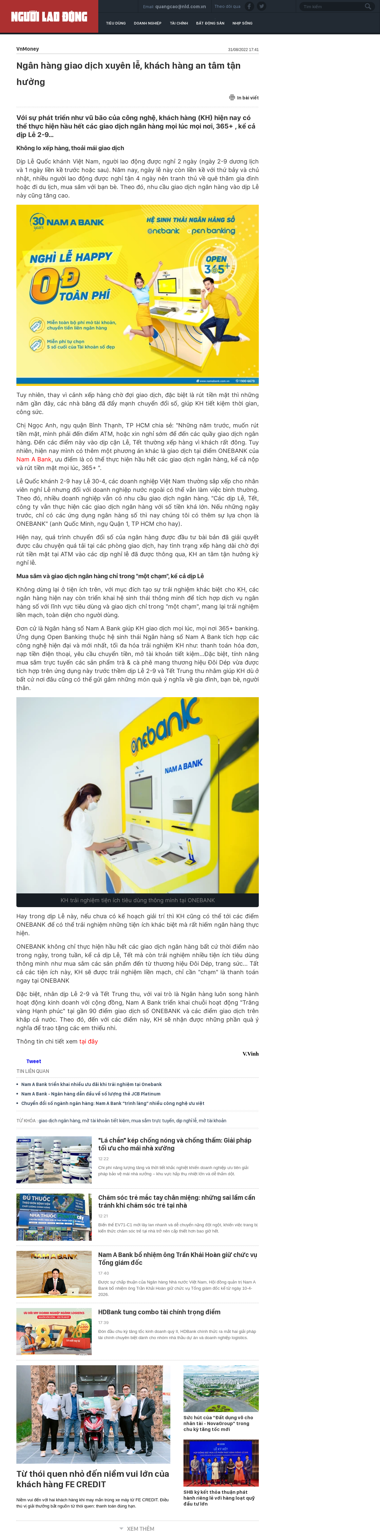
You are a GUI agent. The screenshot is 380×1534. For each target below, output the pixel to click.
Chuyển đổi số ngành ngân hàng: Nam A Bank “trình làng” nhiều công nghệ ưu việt (112, 1103)
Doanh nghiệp (148, 23)
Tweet (33, 1061)
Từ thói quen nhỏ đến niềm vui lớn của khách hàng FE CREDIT (92, 1479)
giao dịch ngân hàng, (60, 1121)
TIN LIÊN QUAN (32, 1071)
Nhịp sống (243, 23)
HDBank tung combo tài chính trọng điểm (159, 1312)
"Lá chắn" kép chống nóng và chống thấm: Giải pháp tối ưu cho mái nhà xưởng (175, 1144)
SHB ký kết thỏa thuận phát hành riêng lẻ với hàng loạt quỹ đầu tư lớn (219, 1498)
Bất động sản (210, 23)
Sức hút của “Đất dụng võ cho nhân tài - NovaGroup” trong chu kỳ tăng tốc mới (218, 1423)
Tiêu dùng (116, 23)
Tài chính (179, 23)
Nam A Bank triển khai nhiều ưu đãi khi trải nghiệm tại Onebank (91, 1084)
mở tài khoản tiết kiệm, (106, 1121)
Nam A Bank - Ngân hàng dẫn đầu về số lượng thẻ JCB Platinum (91, 1093)
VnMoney (27, 49)
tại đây (88, 1041)
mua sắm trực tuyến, (153, 1121)
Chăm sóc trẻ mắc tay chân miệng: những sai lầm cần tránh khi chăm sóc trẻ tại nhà (176, 1201)
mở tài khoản (212, 1121)
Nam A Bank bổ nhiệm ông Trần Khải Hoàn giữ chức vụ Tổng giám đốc (177, 1259)
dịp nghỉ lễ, (187, 1121)
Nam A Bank (33, 459)
